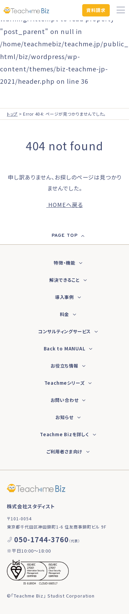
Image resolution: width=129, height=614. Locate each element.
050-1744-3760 (41, 539)
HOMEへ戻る (64, 204)
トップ (12, 114)
